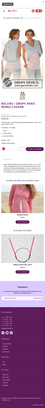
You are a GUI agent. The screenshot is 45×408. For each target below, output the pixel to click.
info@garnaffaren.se (7, 328)
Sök (4, 362)
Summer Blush (22, 215)
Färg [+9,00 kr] (7, 133)
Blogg (4, 364)
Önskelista (5, 385)
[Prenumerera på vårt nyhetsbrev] (22, 298)
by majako (41, 405)
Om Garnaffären (7, 343)
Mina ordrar (6, 377)
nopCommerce (5, 400)
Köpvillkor (5, 346)
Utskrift (5, 131)
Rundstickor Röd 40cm (22, 265)
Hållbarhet (5, 349)
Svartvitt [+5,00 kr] (8, 136)
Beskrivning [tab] (7, 159)
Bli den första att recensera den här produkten (13, 116)
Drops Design (11, 143)
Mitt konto (5, 374)
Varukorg (5, 382)
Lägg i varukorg (35, 149)
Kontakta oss (6, 351)
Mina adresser (6, 380)
